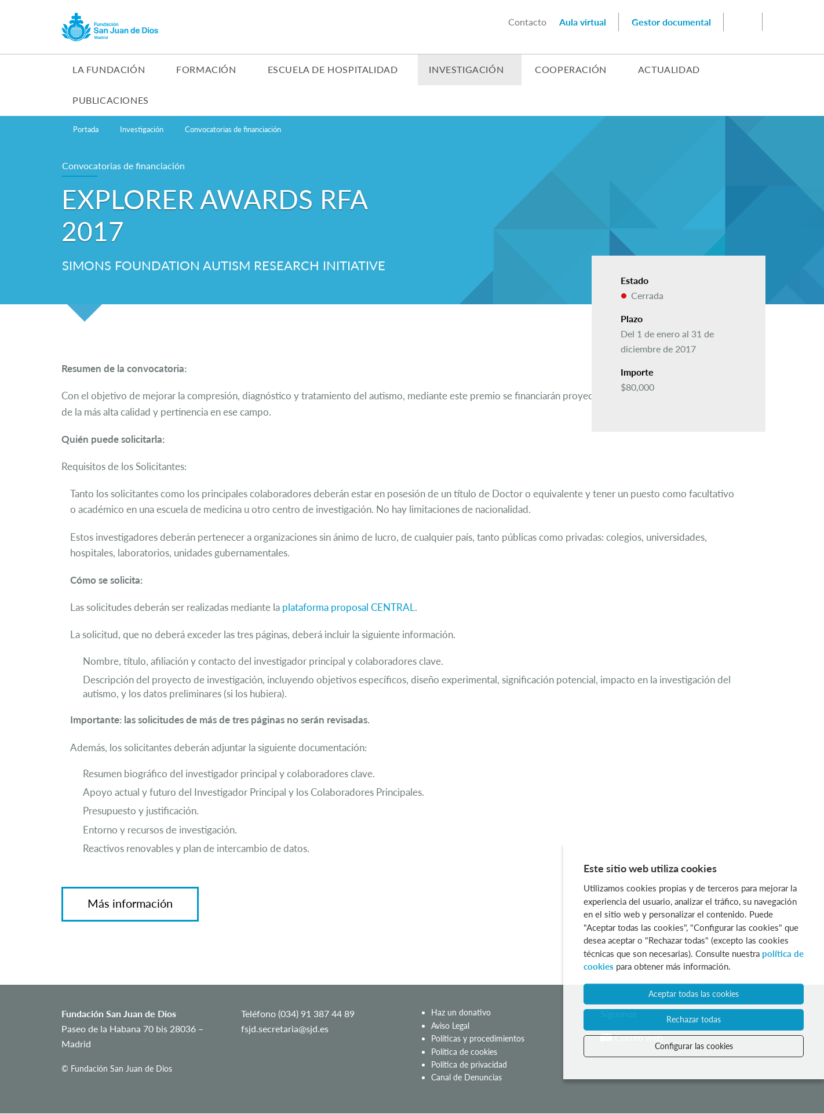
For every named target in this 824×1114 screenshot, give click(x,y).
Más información (130, 904)
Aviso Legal (450, 1026)
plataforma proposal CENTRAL (348, 607)
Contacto (527, 21)
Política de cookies (464, 1052)
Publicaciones (110, 99)
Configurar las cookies (694, 1046)
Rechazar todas (693, 1019)
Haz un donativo (461, 1013)
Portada (86, 129)
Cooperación (571, 69)
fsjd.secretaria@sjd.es (285, 1028)
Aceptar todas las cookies (693, 994)
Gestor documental (671, 21)
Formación (206, 69)
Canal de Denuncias (466, 1078)
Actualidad (669, 69)
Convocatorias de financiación (233, 129)
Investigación (466, 69)
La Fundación (108, 69)
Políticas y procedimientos (477, 1039)
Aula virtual (582, 21)
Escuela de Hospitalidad (333, 69)
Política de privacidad (469, 1064)
